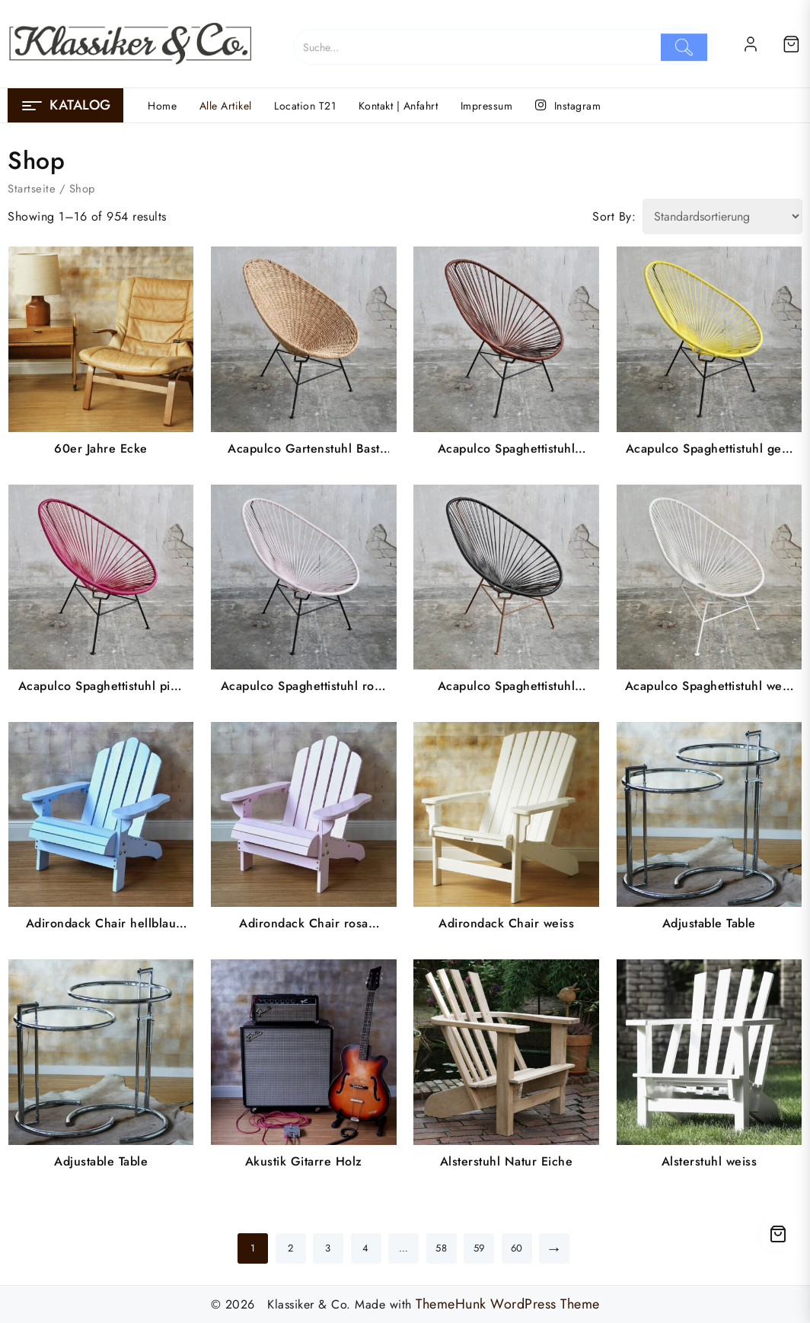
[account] (750, 44)
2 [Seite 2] (291, 1248)
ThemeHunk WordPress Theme (508, 1304)
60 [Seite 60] (517, 1248)
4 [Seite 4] (365, 1248)
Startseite (32, 188)
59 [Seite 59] (479, 1248)
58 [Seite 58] (441, 1248)
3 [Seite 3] (328, 1248)
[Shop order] (722, 216)
